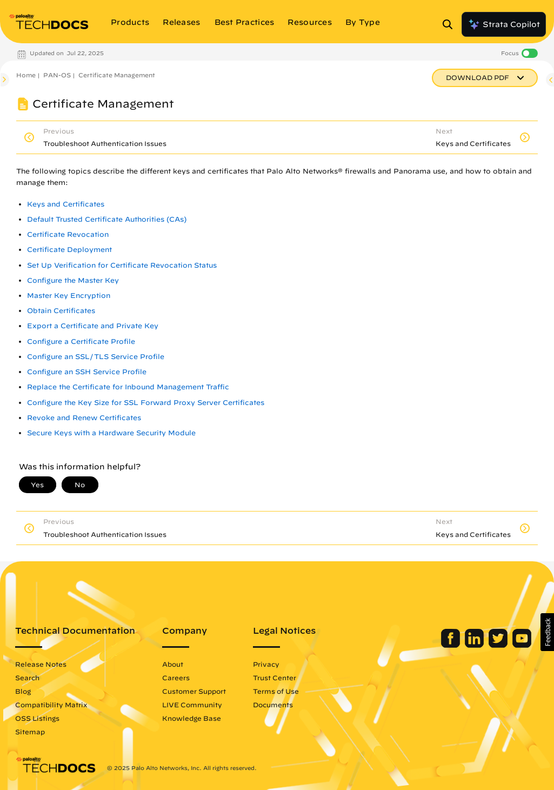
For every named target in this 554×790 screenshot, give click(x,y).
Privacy (266, 664)
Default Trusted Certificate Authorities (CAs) (106, 219)
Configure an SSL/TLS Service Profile (95, 357)
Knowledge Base (191, 718)
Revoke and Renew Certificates (84, 418)
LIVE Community (192, 704)
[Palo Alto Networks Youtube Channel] (521, 645)
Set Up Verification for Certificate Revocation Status (122, 265)
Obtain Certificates (61, 311)
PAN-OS (57, 74)
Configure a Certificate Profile (81, 341)
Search (27, 677)
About (172, 664)
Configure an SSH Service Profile (86, 372)
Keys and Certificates (65, 204)
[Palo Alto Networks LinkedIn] (475, 645)
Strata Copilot (504, 24)
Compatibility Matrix (51, 704)
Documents (273, 704)
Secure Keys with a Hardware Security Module (111, 433)
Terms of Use (276, 691)
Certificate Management (116, 74)
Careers (176, 677)
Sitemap (30, 731)
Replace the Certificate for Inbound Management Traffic (128, 387)
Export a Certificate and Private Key (92, 326)
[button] (547, 632)
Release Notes (40, 664)
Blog (23, 691)
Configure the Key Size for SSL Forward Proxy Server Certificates (145, 403)
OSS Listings (37, 718)
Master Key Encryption (68, 295)
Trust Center (274, 677)
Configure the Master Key (73, 280)
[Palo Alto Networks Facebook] (451, 645)
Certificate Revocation (68, 234)
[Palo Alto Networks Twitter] (499, 645)
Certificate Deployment (69, 249)
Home (26, 74)
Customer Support (194, 691)
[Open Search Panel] (451, 24)
